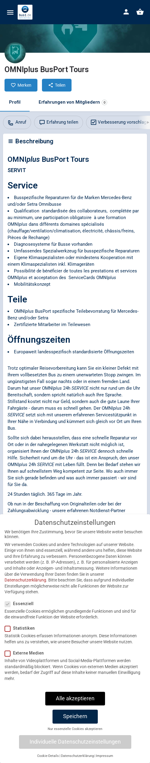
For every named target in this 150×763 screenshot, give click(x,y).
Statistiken (22, 633)
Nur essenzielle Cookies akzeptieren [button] (75, 734)
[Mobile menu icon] (10, 12)
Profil (15, 102)
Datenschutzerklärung (25, 585)
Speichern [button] (75, 721)
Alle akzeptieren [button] (75, 703)
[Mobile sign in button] (126, 12)
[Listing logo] (15, 52)
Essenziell (21, 608)
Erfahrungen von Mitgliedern (73, 102)
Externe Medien (26, 658)
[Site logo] (26, 12)
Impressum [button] (104, 761)
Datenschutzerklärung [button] (77, 761)
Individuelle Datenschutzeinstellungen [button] (75, 747)
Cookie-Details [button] (48, 761)
